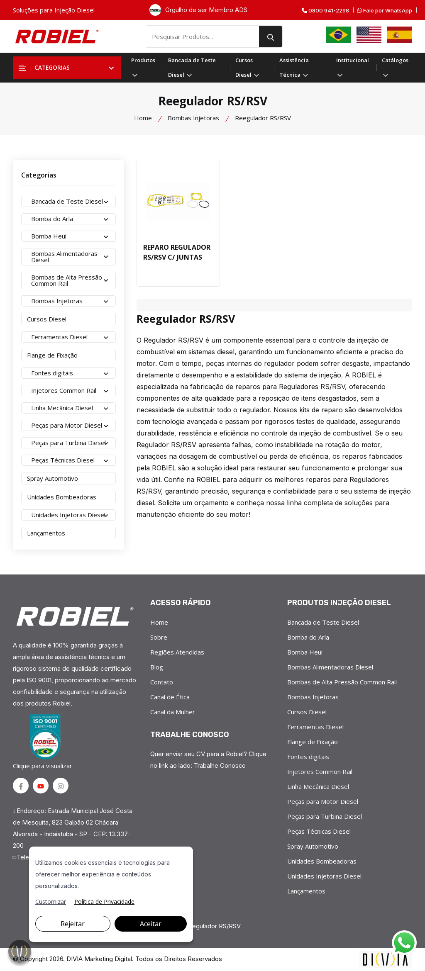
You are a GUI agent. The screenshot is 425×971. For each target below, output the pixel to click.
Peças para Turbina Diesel (324, 816)
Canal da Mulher (172, 712)
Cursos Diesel (247, 67)
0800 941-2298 (325, 10)
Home (143, 118)
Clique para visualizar (44, 741)
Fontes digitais (308, 756)
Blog (156, 667)
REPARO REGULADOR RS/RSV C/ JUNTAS (176, 252)
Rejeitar (73, 923)
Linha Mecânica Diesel (318, 786)
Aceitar (150, 923)
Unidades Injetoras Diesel (324, 876)
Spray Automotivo (312, 846)
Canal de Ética (170, 697)
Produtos (143, 66)
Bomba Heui (304, 652)
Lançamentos (306, 891)
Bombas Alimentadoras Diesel (330, 667)
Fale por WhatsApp (384, 10)
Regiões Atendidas (177, 652)
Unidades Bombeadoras (322, 861)
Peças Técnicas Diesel (319, 831)
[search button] (278, 36)
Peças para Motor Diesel (322, 801)
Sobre (158, 637)
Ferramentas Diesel (315, 727)
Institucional (352, 66)
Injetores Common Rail (319, 771)
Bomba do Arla (308, 637)
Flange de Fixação (312, 741)
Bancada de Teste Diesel (192, 67)
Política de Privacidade (104, 901)
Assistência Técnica (294, 67)
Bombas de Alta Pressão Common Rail (342, 682)
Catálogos (395, 66)
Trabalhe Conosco (220, 765)
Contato (161, 682)
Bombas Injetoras (193, 118)
